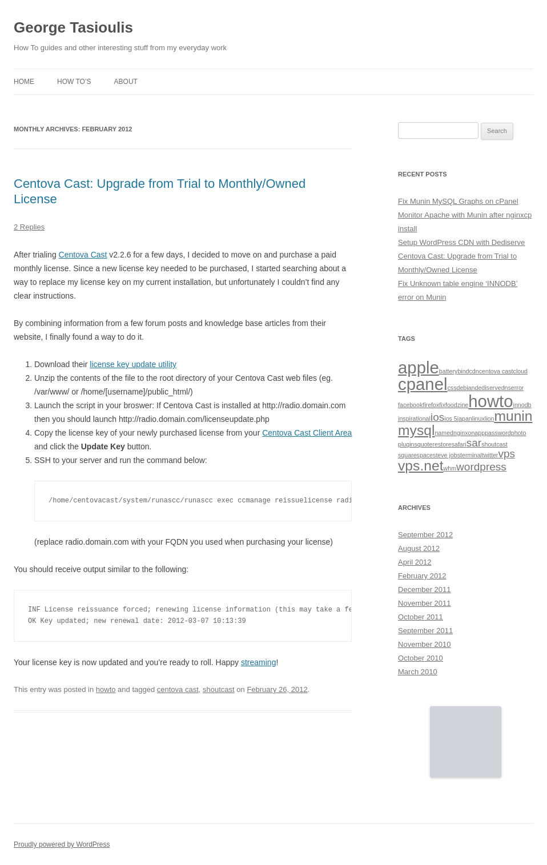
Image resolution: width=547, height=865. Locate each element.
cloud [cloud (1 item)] (520, 371)
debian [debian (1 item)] (465, 387)
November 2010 (424, 644)
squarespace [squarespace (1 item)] (415, 455)
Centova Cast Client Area (307, 432)
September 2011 (425, 630)
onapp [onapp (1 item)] (476, 432)
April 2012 (415, 562)
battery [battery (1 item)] (448, 371)
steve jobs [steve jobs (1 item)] (446, 455)
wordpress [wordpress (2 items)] (481, 467)
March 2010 (417, 671)
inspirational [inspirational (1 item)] (414, 418)
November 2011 (424, 603)
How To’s (74, 82)
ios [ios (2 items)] (437, 417)
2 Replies (29, 227)
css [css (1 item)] (451, 387)
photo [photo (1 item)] (518, 432)
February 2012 (422, 576)
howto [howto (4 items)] (490, 401)
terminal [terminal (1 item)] (471, 455)
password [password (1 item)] (498, 432)
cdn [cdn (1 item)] (474, 371)
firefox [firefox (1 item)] (431, 404)
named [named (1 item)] (444, 432)
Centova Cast (83, 254)
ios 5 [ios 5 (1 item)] (450, 418)
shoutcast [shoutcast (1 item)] (494, 444)
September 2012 (425, 534)
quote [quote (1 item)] (425, 444)
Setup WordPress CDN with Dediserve (461, 242)
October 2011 (420, 617)
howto (106, 689)
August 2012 (419, 548)
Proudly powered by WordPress (62, 844)
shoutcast (219, 689)
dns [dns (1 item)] (506, 387)
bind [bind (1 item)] (463, 371)
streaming (258, 662)
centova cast (178, 689)
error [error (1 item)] (517, 387)
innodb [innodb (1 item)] (522, 404)
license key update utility (133, 364)
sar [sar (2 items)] (473, 443)
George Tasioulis (73, 27)
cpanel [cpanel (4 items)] (422, 384)
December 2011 (424, 589)
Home (24, 82)
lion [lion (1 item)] (489, 418)
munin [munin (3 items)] (513, 416)
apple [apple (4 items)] (418, 367)
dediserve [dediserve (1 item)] (487, 387)
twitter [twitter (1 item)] (490, 455)
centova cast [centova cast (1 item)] (496, 371)
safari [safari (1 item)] (459, 444)
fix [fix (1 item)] (442, 404)
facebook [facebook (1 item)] (410, 404)
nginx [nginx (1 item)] (460, 432)
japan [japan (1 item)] (464, 418)
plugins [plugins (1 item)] (407, 444)
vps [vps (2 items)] (506, 454)
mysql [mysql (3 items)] (416, 430)
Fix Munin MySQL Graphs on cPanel (458, 201)
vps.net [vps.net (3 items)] (421, 465)
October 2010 (420, 658)
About (126, 82)
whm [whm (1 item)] (450, 468)
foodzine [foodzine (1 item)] (456, 404)
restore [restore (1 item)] (441, 444)
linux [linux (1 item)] (478, 418)
